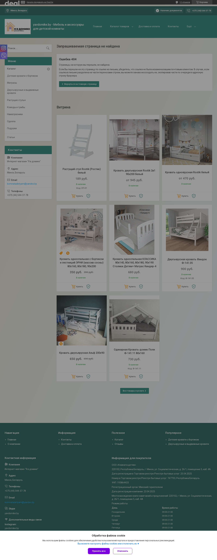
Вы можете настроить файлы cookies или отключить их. (107, 543)
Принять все (99, 551)
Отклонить (122, 551)
